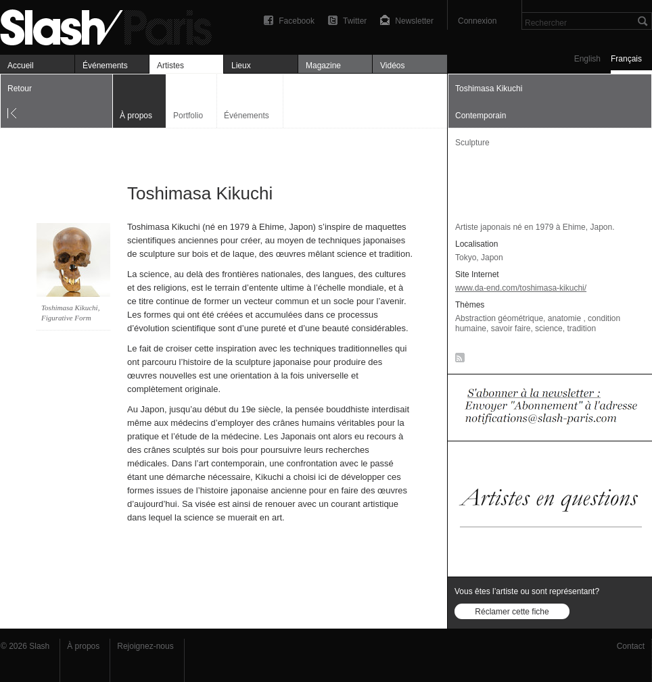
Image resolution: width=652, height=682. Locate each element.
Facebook (297, 21)
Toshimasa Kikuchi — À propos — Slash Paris (111, 25)
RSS (457, 360)
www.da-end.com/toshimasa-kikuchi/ (520, 288)
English (587, 59)
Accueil (20, 65)
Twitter (355, 21)
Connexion (477, 21)
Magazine (323, 65)
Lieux (241, 65)
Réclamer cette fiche (512, 611)
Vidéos (392, 65)
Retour (19, 88)
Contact (631, 646)
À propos (83, 646)
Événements (105, 65)
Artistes (170, 65)
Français (626, 59)
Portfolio (188, 115)
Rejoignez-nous (145, 646)
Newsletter (414, 21)
